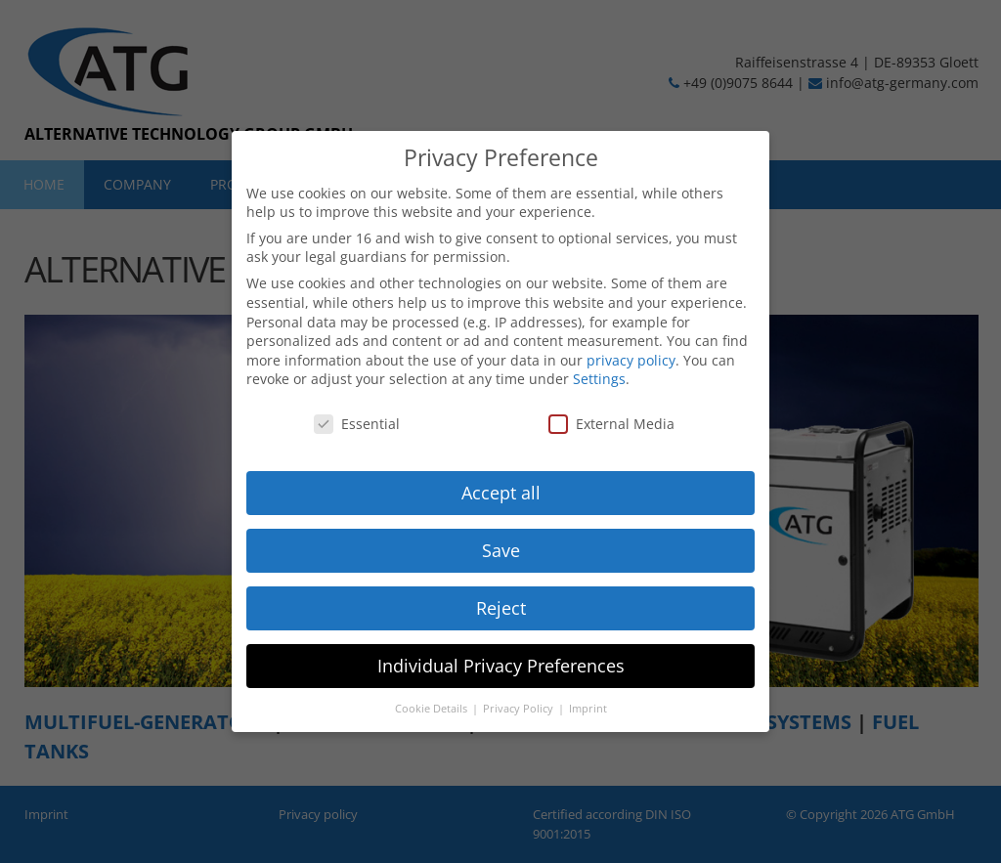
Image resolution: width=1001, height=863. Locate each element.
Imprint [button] (588, 708)
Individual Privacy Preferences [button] (501, 665)
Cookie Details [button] (432, 708)
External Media (611, 423)
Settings (599, 378)
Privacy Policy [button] (519, 708)
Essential (357, 423)
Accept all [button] (501, 492)
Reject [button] (501, 608)
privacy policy (631, 360)
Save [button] (501, 550)
